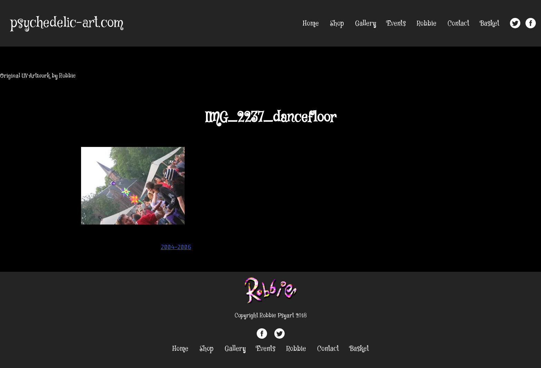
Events (396, 23)
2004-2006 (176, 246)
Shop (337, 23)
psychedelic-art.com (66, 23)
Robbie (426, 23)
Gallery (365, 23)
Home (311, 23)
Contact (458, 23)
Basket (489, 23)
